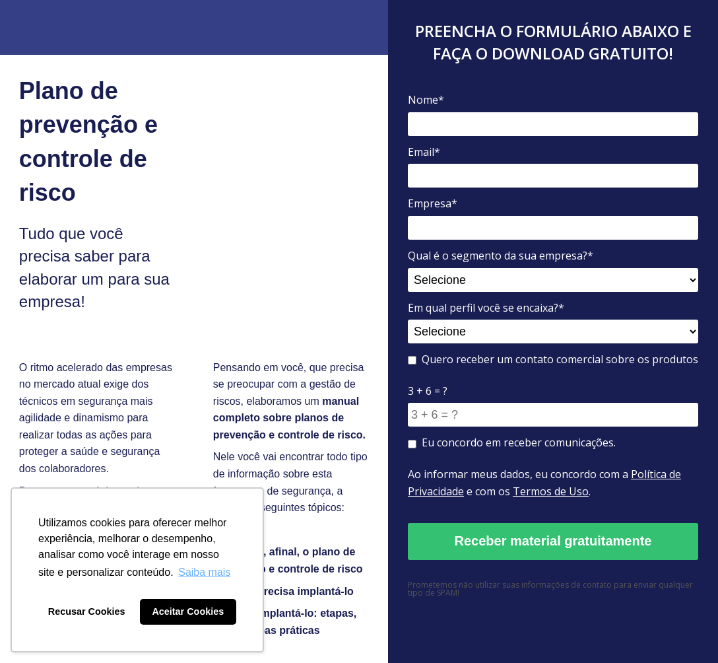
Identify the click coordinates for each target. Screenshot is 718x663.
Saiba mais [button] (204, 572)
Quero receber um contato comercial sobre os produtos (553, 359)
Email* (424, 152)
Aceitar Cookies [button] (188, 611)
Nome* (426, 99)
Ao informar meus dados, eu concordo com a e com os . (544, 483)
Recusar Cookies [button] (86, 611)
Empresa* (432, 203)
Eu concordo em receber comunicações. (512, 442)
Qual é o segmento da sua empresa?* (500, 255)
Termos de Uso (551, 491)
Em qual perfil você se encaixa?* (486, 307)
